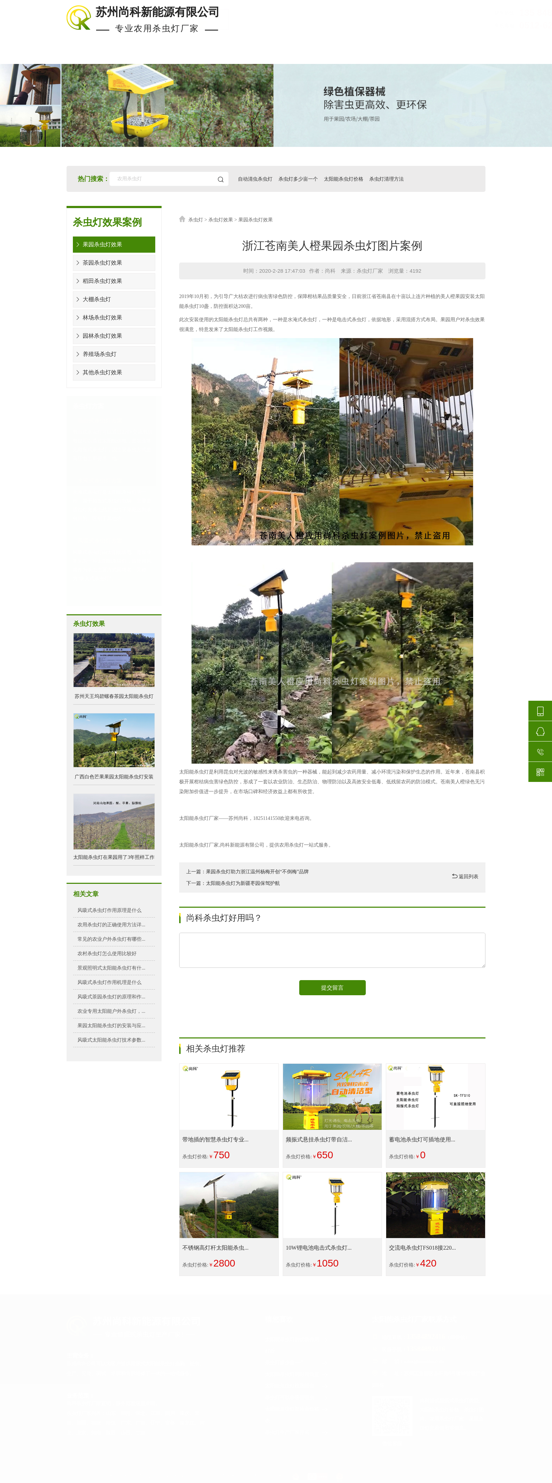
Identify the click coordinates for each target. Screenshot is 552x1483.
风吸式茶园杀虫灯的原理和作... (111, 996)
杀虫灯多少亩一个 (299, 178)
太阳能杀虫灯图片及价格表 (296, 1414)
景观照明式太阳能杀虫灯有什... (111, 967)
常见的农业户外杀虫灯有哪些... (111, 938)
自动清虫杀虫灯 (256, 178)
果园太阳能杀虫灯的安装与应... (111, 1025)
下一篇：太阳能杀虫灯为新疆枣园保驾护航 (233, 883)
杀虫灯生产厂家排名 (296, 1432)
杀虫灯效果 (220, 219)
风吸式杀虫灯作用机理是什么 (109, 982)
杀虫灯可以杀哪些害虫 (296, 1398)
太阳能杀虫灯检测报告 (296, 1386)
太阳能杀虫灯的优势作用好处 (296, 1344)
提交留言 (332, 988)
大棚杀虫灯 (92, 299)
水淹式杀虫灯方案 (100, 481)
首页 (73, 55)
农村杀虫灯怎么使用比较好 (107, 953)
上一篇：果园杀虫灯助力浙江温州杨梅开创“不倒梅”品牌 (247, 871)
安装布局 (334, 55)
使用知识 (397, 55)
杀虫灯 (195, 219)
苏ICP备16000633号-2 (263, 1476)
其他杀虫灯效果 (97, 372)
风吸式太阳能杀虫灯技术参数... (111, 1039)
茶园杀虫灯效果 (97, 263)
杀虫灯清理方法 (387, 178)
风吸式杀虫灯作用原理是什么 (109, 910)
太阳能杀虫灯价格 (344, 178)
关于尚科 (459, 55)
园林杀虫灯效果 (97, 336)
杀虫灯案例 (201, 55)
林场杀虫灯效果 (97, 317)
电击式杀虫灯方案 (100, 420)
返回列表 (465, 876)
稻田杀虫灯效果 (97, 281)
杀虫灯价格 (269, 55)
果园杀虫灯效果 (97, 244)
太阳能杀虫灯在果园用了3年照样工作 (114, 857)
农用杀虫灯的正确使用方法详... (111, 924)
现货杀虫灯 (133, 55)
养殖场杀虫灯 (95, 354)
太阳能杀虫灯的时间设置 (296, 1374)
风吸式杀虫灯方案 (100, 541)
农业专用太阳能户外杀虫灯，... (111, 1011)
